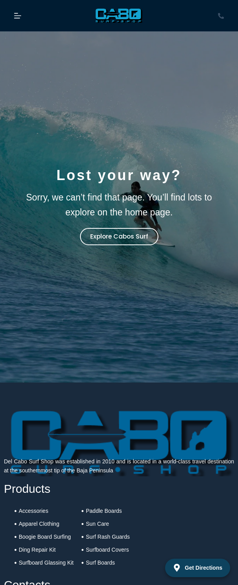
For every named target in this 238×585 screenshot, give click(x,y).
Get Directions (197, 568)
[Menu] (17, 15)
